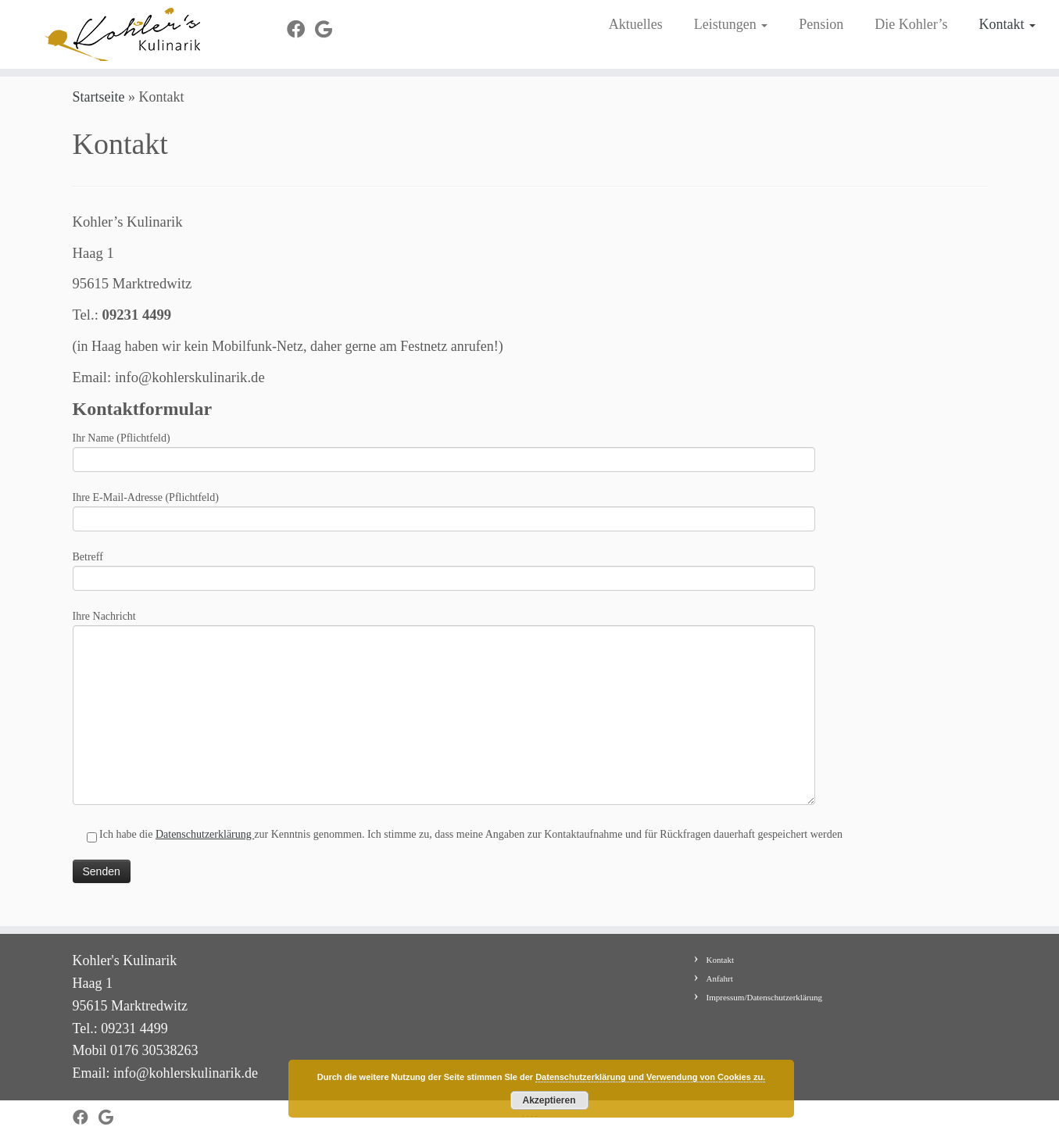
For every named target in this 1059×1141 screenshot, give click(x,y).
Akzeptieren (548, 1100)
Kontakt (1007, 24)
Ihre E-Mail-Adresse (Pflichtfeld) (444, 520)
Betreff (444, 579)
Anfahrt (720, 978)
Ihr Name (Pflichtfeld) (444, 460)
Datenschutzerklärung (205, 844)
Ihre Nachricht (444, 678)
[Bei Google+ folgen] (328, 30)
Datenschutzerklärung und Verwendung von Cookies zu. (650, 1077)
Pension (821, 24)
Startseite (99, 107)
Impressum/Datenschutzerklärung (764, 997)
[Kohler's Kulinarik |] (122, 34)
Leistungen (730, 24)
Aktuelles (636, 24)
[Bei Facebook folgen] (301, 30)
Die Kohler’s (911, 24)
